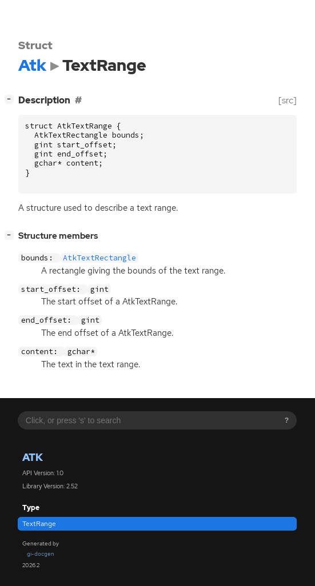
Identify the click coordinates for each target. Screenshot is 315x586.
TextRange (39, 523)
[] (11, 99)
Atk (32, 457)
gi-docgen (40, 553)
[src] (287, 100)
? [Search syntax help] (287, 420)
